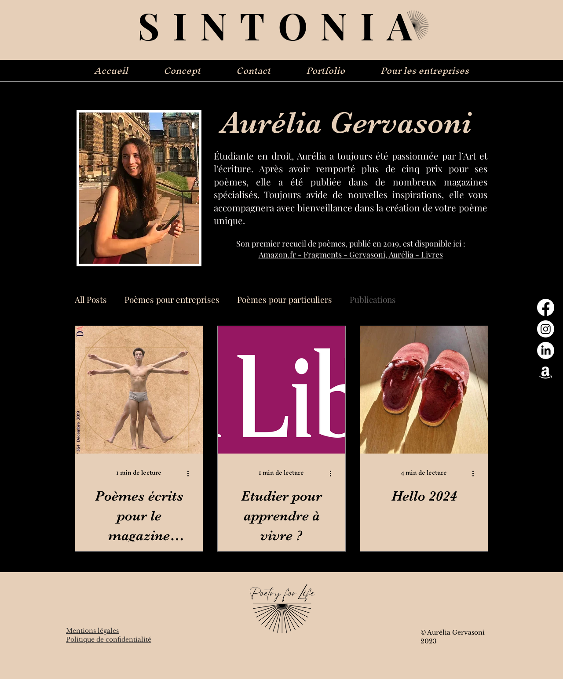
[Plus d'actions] (191, 473)
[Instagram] (545, 329)
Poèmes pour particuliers (284, 299)
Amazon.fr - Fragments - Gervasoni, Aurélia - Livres (351, 254)
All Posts (91, 299)
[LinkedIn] (545, 350)
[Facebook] (545, 307)
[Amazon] (545, 372)
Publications (373, 299)
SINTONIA (281, 25)
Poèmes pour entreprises (171, 299)
